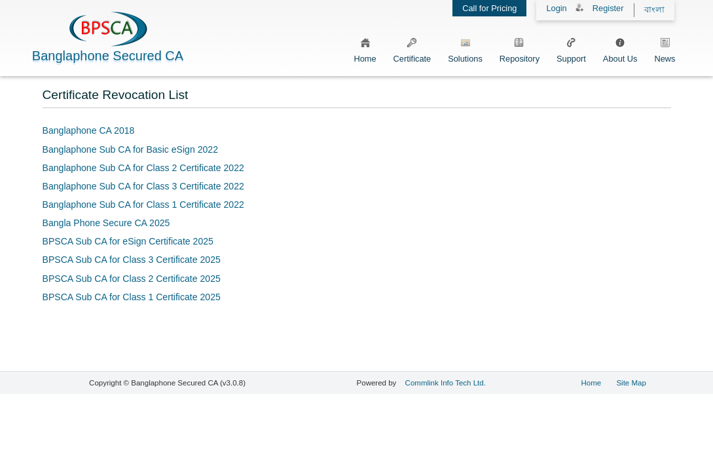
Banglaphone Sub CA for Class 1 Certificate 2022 (143, 204)
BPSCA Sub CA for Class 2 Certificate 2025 (132, 278)
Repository (519, 48)
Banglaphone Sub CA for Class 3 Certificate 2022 (143, 186)
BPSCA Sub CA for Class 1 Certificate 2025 (132, 297)
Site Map (631, 383)
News (665, 48)
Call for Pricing (489, 8)
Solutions (465, 48)
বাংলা (654, 9)
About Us (620, 48)
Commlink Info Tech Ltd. (445, 383)
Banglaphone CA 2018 (89, 130)
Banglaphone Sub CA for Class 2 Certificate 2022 (143, 168)
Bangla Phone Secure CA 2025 (106, 223)
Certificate (412, 48)
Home (365, 48)
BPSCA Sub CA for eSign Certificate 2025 (128, 241)
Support (571, 48)
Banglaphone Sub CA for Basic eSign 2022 (130, 149)
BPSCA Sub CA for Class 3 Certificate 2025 (132, 259)
